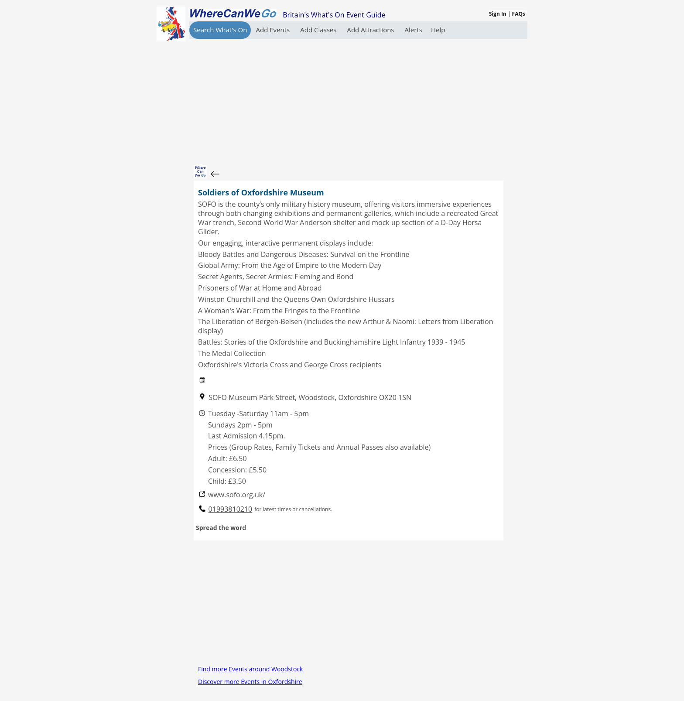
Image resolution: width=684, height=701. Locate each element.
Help (438, 29)
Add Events (273, 29)
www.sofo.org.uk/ (236, 494)
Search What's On (220, 29)
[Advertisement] (348, 100)
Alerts (413, 29)
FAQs (518, 13)
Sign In (497, 13)
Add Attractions (371, 29)
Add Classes (319, 29)
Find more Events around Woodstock (250, 669)
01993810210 (231, 509)
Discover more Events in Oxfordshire (250, 681)
